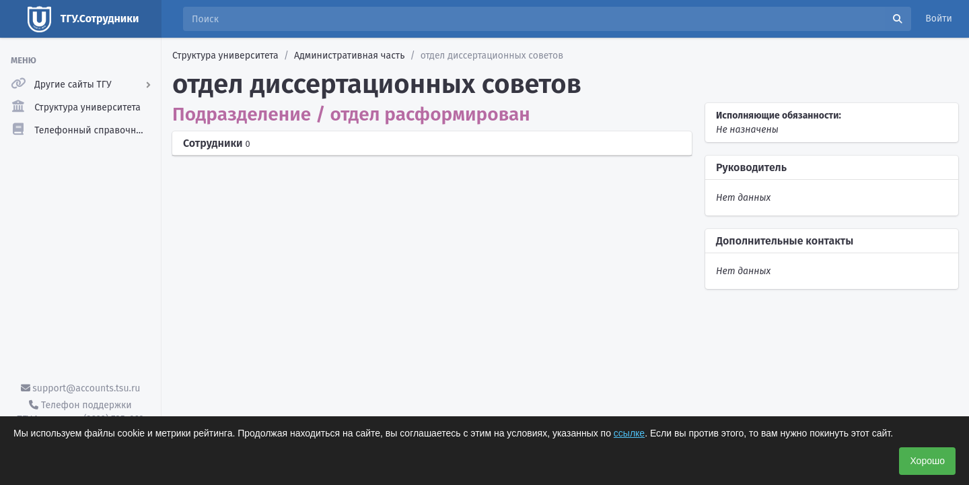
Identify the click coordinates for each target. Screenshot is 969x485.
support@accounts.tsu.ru (81, 388)
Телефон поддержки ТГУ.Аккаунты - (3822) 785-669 (80, 412)
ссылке (629, 433)
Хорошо (927, 460)
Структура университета (225, 55)
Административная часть (349, 55)
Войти (938, 18)
